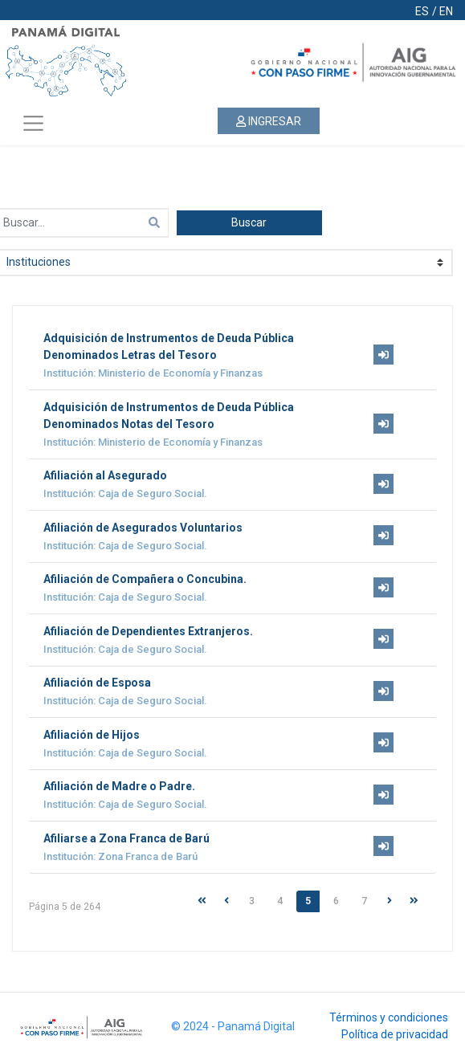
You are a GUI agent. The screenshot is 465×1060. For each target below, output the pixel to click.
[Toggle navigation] (33, 124)
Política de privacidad (394, 1034)
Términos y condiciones (388, 1017)
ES (422, 11)
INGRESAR (268, 121)
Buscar (249, 222)
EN (446, 11)
